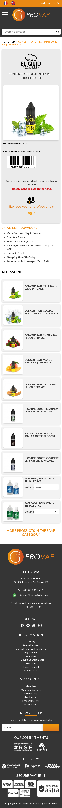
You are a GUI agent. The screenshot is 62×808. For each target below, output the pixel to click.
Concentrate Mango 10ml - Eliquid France (38, 361)
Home (5, 41)
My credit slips (31, 693)
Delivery (31, 641)
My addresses (31, 697)
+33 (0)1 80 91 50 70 (33, 590)
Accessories (12, 272)
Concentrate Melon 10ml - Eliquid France (41, 385)
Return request (31, 666)
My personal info (31, 700)
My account (31, 679)
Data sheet (10, 227)
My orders (31, 686)
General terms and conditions (31, 648)
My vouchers (31, 704)
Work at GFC (31, 670)
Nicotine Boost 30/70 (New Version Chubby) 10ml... (42, 410)
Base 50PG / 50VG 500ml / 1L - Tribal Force (41, 480)
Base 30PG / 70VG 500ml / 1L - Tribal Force (41, 504)
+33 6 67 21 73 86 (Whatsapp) (33, 594)
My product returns (31, 689)
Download (29, 227)
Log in (56, 3)
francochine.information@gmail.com (35, 603)
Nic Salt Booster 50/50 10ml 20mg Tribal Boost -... (41, 434)
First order (31, 663)
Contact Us (31, 607)
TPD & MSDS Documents (31, 659)
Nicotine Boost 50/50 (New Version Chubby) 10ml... (42, 459)
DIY (13, 41)
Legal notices (31, 652)
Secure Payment (31, 645)
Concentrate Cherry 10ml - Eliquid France (42, 336)
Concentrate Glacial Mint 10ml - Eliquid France (41, 312)
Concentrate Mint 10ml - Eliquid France (41, 287)
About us (31, 656)
